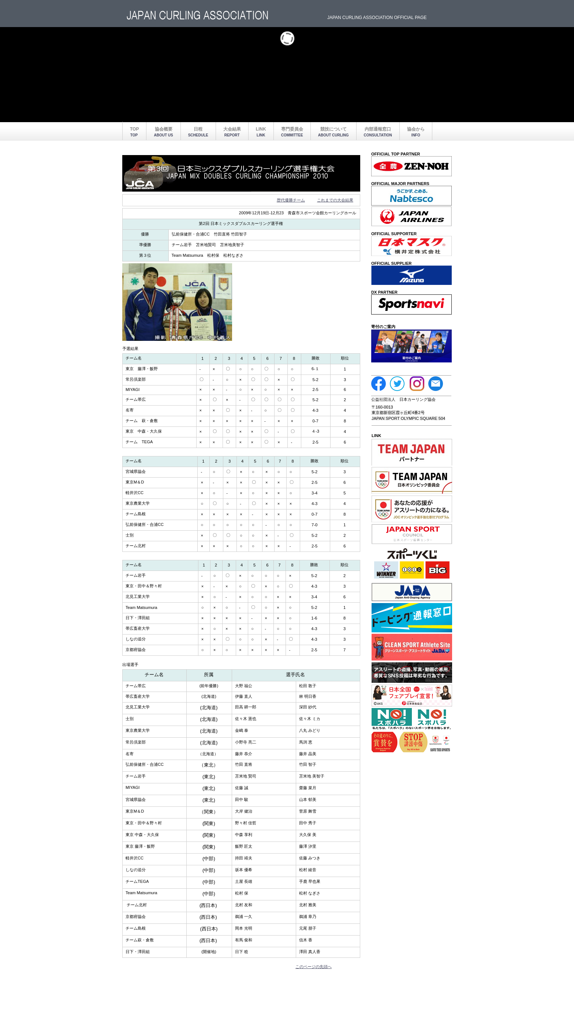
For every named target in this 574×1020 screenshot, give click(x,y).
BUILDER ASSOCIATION (199, 16)
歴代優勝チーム (291, 200)
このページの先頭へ (313, 966)
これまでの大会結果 (335, 200)
